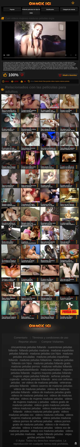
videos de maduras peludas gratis (51, 392)
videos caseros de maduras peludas (51, 385)
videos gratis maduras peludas (52, 405)
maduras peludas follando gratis (52, 363)
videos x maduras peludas (38, 427)
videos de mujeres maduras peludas (42, 398)
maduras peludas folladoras (36, 360)
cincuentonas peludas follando (28, 347)
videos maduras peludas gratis (41, 411)
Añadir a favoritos (70, 75)
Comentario (20, 337)
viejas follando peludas (50, 434)
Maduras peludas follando (40, 3)
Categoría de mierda (69, 9)
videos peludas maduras (57, 418)
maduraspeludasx (51, 369)
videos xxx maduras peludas (47, 430)
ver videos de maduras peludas (40, 382)
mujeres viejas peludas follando (31, 376)
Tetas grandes (47, 81)
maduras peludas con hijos (45, 353)
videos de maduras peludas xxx (29, 395)
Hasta (76, 443)
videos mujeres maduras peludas (60, 81)
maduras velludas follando (57, 366)
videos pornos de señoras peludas (32, 421)
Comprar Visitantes (52, 341)
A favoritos (73, 3)
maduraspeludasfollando (24, 369)
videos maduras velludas (49, 414)
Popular (12, 9)
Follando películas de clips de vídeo (31, 11)
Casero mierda (38, 81)
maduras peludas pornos (25, 366)
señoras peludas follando (35, 379)
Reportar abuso (28, 341)
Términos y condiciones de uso (50, 337)
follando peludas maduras (34, 350)
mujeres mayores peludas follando (51, 372)
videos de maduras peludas (30, 389)
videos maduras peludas (26, 408)
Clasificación (50, 9)
